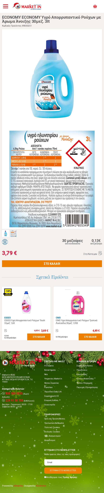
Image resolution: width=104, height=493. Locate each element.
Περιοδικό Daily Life (53, 391)
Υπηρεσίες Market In (53, 378)
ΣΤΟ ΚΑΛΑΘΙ (52, 264)
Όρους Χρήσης (70, 477)
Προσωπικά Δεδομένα (54, 423)
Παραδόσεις (82, 370)
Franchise (48, 387)
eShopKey (18, 485)
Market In (29, 6)
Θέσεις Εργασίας (51, 383)
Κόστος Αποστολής (85, 378)
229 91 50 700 (12, 400)
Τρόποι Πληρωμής (84, 383)
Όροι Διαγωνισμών (52, 436)
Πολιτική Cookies (52, 427)
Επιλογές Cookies (52, 431)
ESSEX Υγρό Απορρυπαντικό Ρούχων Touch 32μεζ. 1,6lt (24, 321)
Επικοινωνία (49, 404)
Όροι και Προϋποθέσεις (54, 419)
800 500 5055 (12, 393)
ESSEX (7, 317)
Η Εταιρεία (48, 365)
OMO (58, 317)
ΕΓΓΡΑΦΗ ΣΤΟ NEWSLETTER (63, 470)
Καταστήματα (50, 370)
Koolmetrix (41, 485)
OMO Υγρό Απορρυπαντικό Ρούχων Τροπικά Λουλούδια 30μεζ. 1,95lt (76, 321)
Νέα (46, 374)
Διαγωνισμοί (49, 440)
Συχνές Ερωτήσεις (85, 365)
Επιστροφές (82, 374)
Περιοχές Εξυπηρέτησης (87, 387)
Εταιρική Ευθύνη (51, 400)
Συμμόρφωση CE (51, 396)
